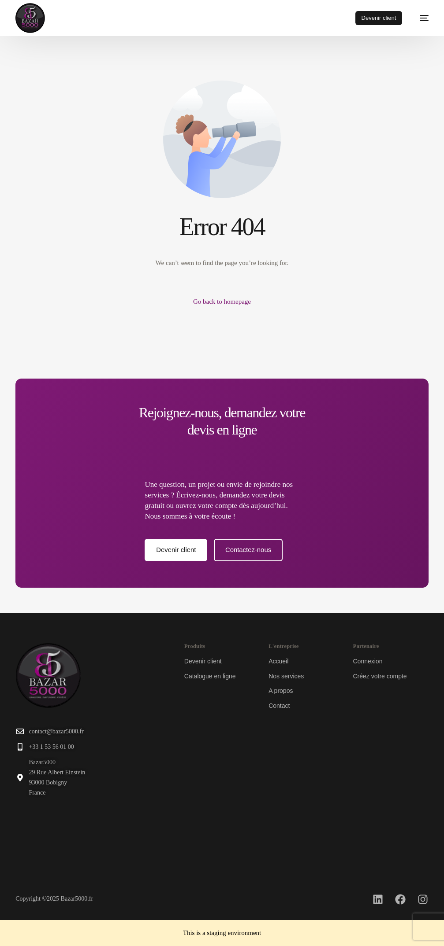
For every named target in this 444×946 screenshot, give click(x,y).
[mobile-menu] (420, 18)
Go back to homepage (222, 301)
